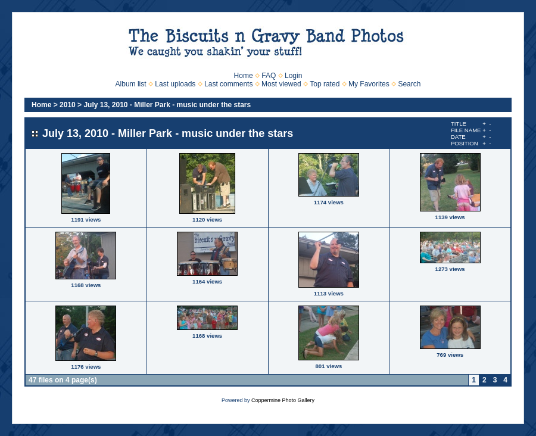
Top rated (324, 84)
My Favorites (368, 84)
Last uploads (175, 84)
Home (243, 75)
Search (409, 84)
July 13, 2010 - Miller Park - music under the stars (167, 105)
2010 (68, 105)
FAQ (268, 75)
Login (293, 75)
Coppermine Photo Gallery (282, 400)
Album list (131, 84)
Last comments (228, 84)
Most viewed (281, 84)
